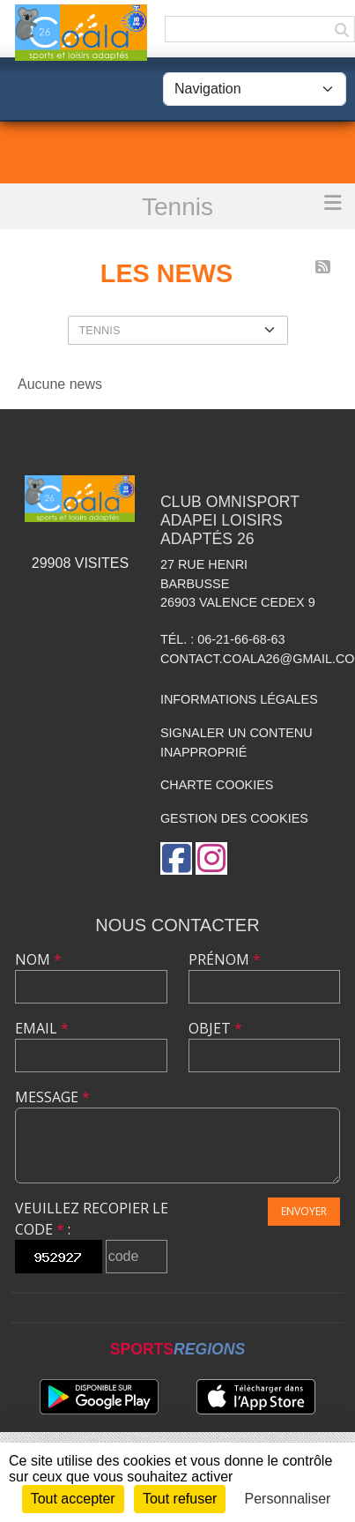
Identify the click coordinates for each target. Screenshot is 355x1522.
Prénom (225, 959)
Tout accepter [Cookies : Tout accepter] (73, 1498)
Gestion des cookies (234, 818)
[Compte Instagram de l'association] (211, 858)
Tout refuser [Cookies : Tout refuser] (180, 1498)
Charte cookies (216, 785)
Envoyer (304, 1211)
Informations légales (239, 699)
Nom (38, 959)
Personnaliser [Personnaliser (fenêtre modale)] (288, 1498)
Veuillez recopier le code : (91, 1218)
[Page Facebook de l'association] (176, 858)
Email (42, 1028)
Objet (215, 1028)
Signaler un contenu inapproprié (236, 742)
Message (52, 1097)
